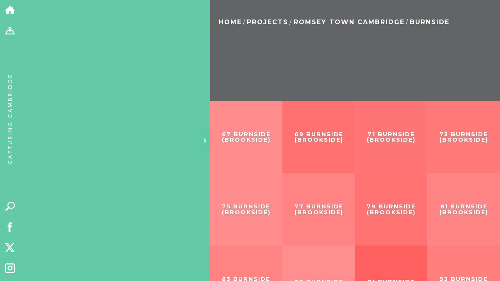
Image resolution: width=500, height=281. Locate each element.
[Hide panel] (204, 140)
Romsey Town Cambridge (349, 22)
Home (230, 22)
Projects (267, 22)
